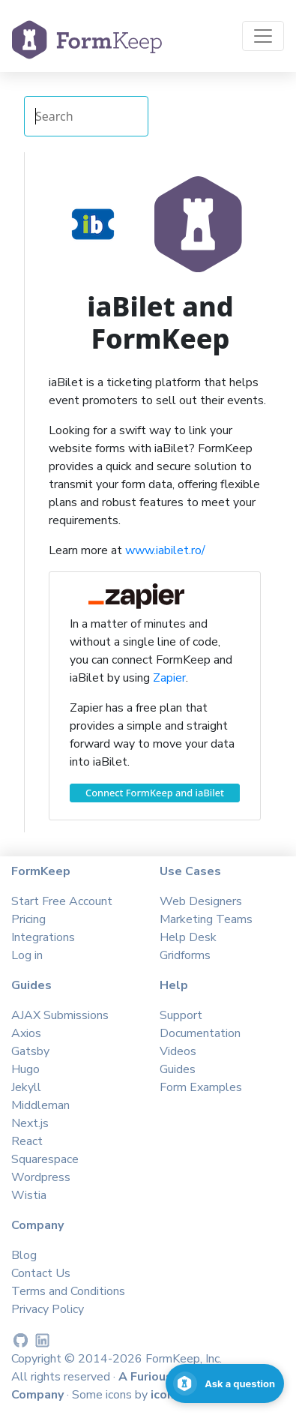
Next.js (30, 1123)
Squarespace (45, 1159)
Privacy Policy (47, 1309)
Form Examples (201, 1087)
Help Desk (188, 937)
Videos (178, 1051)
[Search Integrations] (86, 116)
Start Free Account (61, 901)
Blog (24, 1255)
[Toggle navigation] (263, 36)
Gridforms (185, 955)
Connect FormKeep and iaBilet (154, 792)
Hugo (25, 1069)
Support (181, 1015)
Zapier (169, 678)
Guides (178, 1069)
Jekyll (26, 1087)
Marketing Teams (206, 919)
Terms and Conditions (68, 1291)
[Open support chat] (225, 1383)
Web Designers (201, 901)
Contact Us (40, 1273)
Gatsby (30, 1051)
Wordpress (40, 1177)
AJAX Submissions (60, 1015)
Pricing (28, 919)
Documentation (200, 1033)
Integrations (43, 937)
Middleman (40, 1105)
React (27, 1141)
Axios (26, 1033)
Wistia (28, 1195)
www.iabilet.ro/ (165, 550)
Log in (27, 955)
